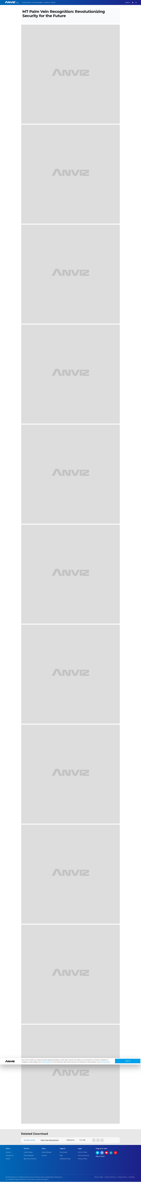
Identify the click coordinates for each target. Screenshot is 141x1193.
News (44, 1160)
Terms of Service (83, 1167)
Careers (8, 1163)
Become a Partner (30, 1170)
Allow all (127, 1189)
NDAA (8, 1170)
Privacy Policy (106, 1190)
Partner (58, 2)
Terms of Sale (82, 1163)
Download (63, 1163)
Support (125, 2)
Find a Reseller (29, 1167)
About (8, 1160)
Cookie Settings (46, 1190)
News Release (46, 1163)
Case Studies (28, 1163)
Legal (80, 1160)
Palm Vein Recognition (50, 1152)
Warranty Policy (65, 1170)
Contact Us (9, 1167)
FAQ (61, 1167)
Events (44, 1167)
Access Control (26, 2)
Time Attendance (39, 2)
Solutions (50, 2)
